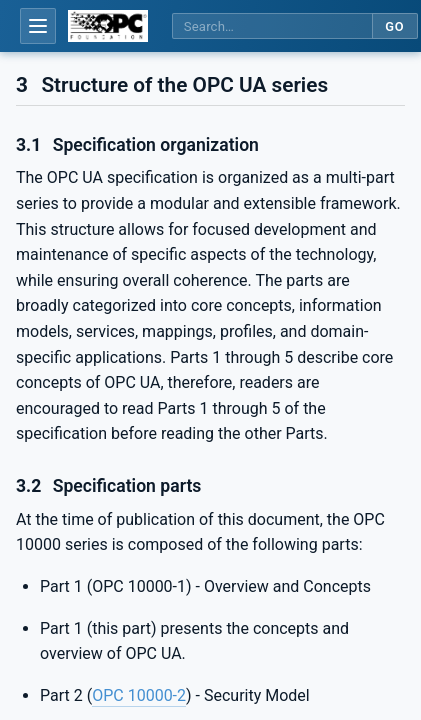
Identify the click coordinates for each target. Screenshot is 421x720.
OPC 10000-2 (139, 695)
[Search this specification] (272, 26)
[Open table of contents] (38, 26)
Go (394, 26)
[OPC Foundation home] (108, 26)
